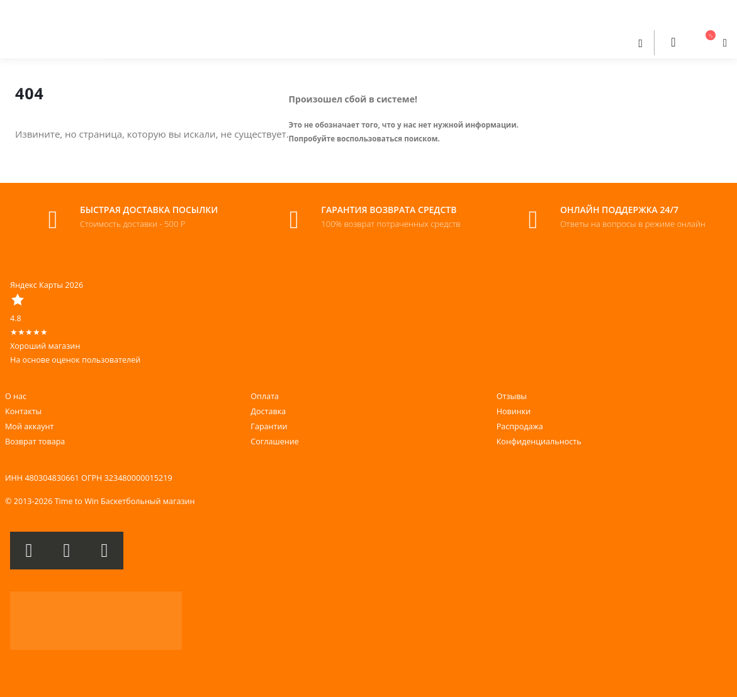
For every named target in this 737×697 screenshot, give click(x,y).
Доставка (268, 411)
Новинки (514, 411)
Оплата (264, 396)
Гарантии (268, 426)
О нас (15, 396)
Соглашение (274, 441)
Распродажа (520, 426)
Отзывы (512, 396)
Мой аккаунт (29, 426)
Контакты (23, 411)
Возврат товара (35, 441)
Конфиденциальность (539, 441)
